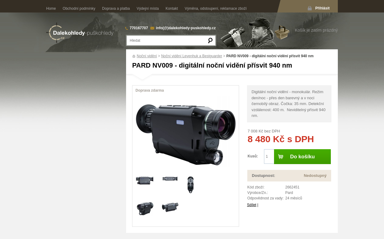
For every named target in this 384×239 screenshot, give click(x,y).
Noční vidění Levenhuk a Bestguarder (191, 56)
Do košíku (302, 157)
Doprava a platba (116, 8)
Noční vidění (147, 56)
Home (51, 8)
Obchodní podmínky (79, 8)
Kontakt (172, 8)
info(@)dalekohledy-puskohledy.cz (186, 28)
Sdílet (251, 205)
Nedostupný (315, 175)
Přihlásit (322, 8)
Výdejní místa (148, 8)
